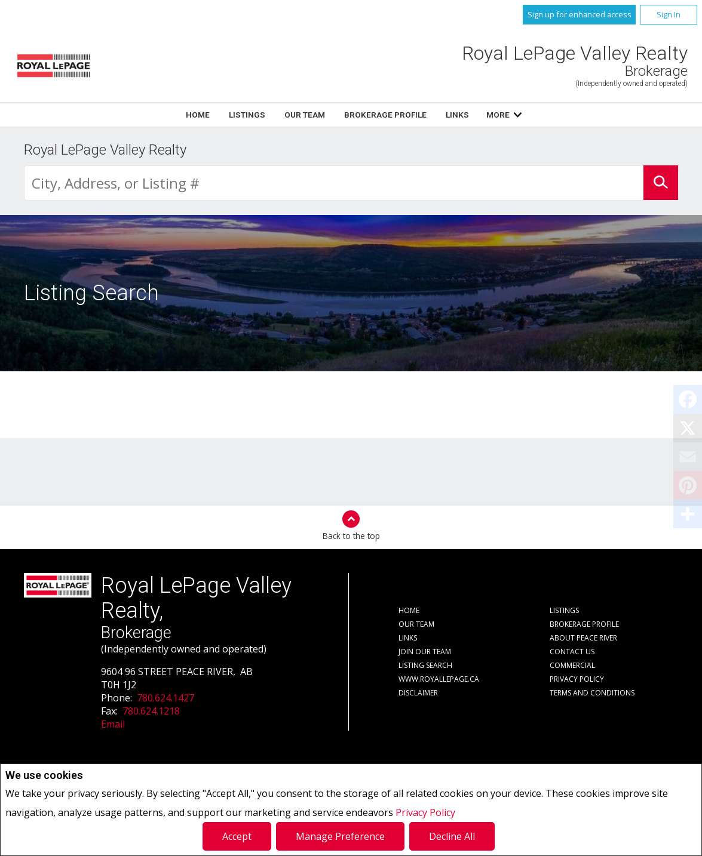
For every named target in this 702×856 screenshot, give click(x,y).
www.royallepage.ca (438, 679)
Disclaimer (418, 693)
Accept (237, 836)
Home (198, 114)
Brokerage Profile (385, 114)
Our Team (304, 114)
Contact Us (572, 651)
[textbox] (333, 183)
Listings (247, 114)
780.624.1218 (151, 711)
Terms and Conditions (592, 693)
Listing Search (425, 665)
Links (457, 114)
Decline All (452, 836)
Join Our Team (424, 651)
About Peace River (583, 638)
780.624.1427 (165, 697)
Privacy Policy (425, 812)
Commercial (572, 665)
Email (113, 724)
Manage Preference (340, 836)
